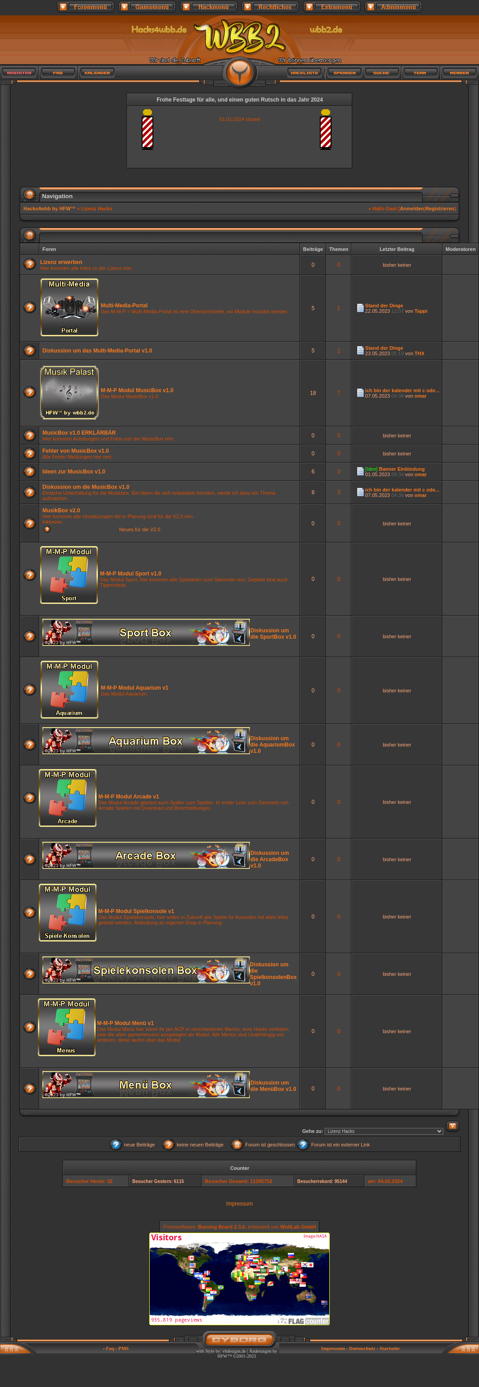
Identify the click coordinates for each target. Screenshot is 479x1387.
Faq (110, 1348)
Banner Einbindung (401, 469)
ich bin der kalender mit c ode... (402, 390)
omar (421, 396)
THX (419, 353)
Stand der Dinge (384, 305)
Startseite (389, 1348)
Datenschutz (362, 1348)
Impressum (239, 1204)
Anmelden (412, 208)
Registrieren (439, 208)
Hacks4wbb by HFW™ (50, 208)
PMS (123, 1348)
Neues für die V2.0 (139, 529)
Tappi (421, 311)
